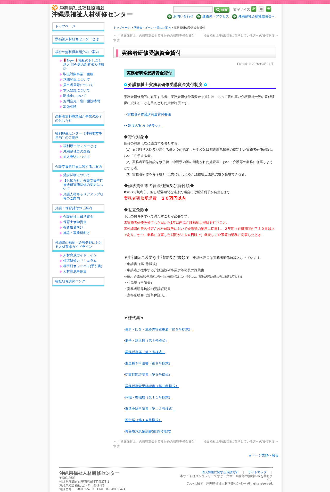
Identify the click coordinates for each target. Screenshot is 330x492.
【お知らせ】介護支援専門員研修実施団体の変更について (83, 185)
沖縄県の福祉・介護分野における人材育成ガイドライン (78, 245)
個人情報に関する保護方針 (220, 472)
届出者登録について (78, 85)
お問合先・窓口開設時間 (81, 101)
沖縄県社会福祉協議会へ (256, 16)
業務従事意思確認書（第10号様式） (152, 386)
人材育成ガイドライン (80, 255)
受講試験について (76, 175)
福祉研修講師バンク (70, 281)
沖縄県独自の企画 (76, 151)
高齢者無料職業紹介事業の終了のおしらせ (78, 118)
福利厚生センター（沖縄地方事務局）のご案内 (78, 135)
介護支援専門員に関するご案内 (78, 166)
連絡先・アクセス (215, 16)
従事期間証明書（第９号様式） (148, 375)
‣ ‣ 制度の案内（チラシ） (143, 126)
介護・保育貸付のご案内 (73, 208)
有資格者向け (73, 227)
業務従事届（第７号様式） (145, 352)
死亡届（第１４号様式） (143, 420)
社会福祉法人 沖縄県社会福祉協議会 (79, 7)
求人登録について (76, 90)
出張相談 (70, 106)
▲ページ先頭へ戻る (263, 455)
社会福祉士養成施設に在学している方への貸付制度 (240, 35)
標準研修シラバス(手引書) (82, 266)
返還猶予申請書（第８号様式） (148, 363)
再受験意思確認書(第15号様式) (148, 431)
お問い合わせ (183, 16)
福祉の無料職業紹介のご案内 (77, 52)
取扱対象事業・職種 (78, 74)
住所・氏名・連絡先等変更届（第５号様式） (158, 329)
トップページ (121, 27)
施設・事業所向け (76, 233)
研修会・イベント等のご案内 (152, 27)
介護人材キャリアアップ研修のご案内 (83, 196)
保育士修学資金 (75, 222)
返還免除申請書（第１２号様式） (150, 409)
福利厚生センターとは (80, 146)
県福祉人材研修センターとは (77, 39)
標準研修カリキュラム (80, 260)
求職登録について (76, 79)
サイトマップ (257, 472)
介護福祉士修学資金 (78, 216)
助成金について (75, 96)
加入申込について (76, 157)
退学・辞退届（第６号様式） (147, 341)
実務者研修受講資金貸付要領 (149, 114)
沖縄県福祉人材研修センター (92, 14)
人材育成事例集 (75, 271)
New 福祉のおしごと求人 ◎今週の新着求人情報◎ (83, 64)
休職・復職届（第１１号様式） (148, 397)
